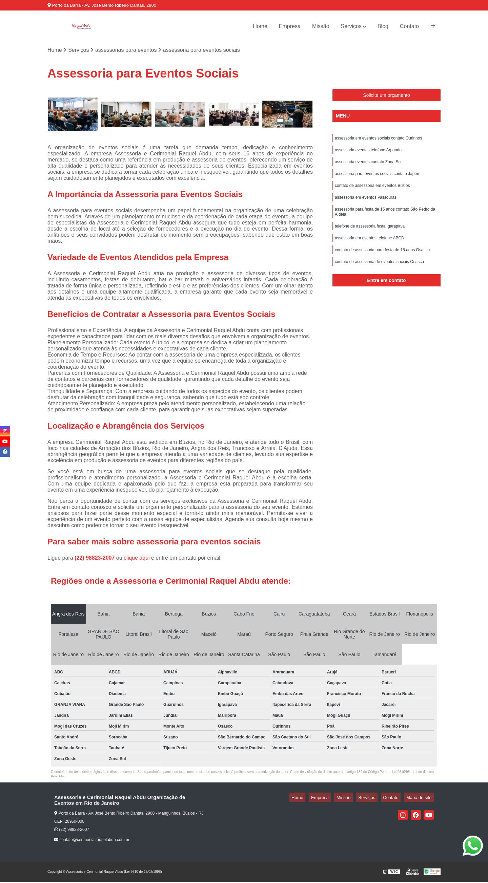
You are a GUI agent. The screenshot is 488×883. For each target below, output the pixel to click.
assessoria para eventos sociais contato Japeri (377, 178)
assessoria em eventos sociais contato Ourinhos (378, 140)
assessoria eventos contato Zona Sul (368, 166)
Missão (320, 26)
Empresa (290, 26)
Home (260, 26)
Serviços (351, 26)
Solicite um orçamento (386, 96)
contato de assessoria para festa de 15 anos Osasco (382, 262)
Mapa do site (420, 798)
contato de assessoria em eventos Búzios (372, 191)
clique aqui (137, 559)
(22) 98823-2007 (95, 559)
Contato (409, 26)
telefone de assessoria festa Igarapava (370, 236)
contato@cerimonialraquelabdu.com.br (91, 841)
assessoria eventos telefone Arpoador (369, 153)
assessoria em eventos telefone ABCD (369, 249)
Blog (383, 26)
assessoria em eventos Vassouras (365, 204)
